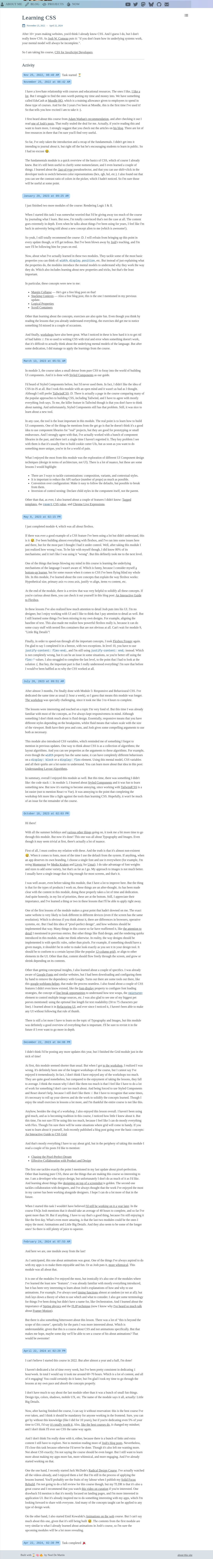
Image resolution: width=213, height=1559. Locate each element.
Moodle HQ (55, 99)
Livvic (79, 863)
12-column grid (105, 950)
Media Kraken (60, 863)
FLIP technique (81, 1305)
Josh (113, 241)
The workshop (34, 699)
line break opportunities (70, 991)
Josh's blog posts (112, 1441)
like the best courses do (95, 1423)
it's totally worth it (61, 1423)
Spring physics (52, 1305)
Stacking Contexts (42, 294)
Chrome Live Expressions (89, 503)
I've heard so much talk (127, 1305)
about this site (185, 1554)
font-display (86, 987)
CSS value (54, 503)
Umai (91, 863)
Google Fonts (45, 973)
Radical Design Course (103, 1469)
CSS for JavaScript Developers (74, 51)
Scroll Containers (42, 306)
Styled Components (81, 374)
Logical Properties (42, 302)
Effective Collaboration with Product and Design (61, 1159)
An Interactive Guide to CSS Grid (46, 1133)
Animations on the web (100, 1515)
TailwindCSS (61, 392)
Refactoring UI (66, 1005)
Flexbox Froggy (122, 640)
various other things (79, 831)
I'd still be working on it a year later (107, 1205)
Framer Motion (42, 1309)
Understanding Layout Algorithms (46, 767)
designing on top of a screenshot (83, 1182)
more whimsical (118, 1263)
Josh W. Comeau (58, 37)
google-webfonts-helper (44, 982)
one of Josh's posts (42, 122)
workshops (47, 333)
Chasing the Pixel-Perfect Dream (51, 1155)
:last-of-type (65, 168)
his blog (118, 127)
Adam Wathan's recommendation (88, 117)
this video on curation (95, 1487)
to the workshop (112, 1064)
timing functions (88, 1291)
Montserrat (39, 863)
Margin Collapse (41, 291)
